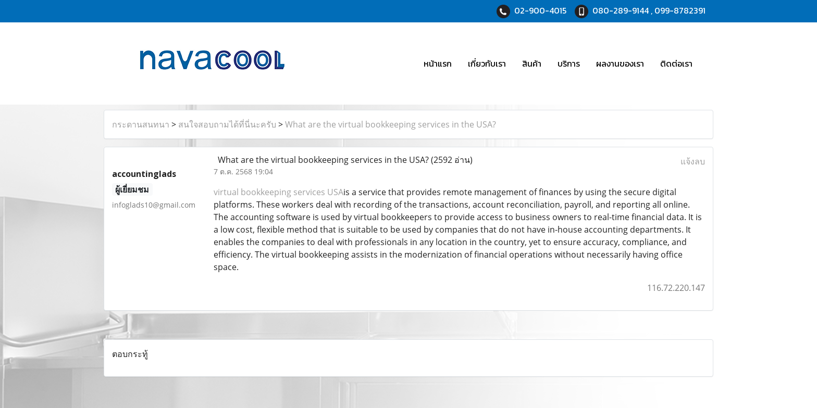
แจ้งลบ (692, 161)
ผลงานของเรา (620, 63)
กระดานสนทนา (140, 124)
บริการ (569, 63)
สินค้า (531, 63)
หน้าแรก (438, 63)
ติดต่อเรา (676, 63)
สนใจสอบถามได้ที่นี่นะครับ (227, 124)
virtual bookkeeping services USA (278, 192)
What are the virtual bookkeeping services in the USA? (390, 124)
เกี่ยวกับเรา (487, 63)
